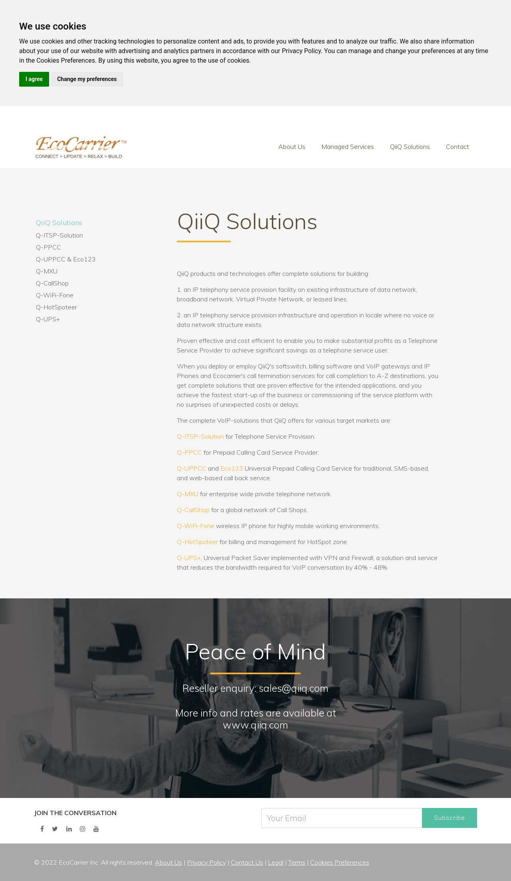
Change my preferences (87, 79)
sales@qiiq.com (294, 688)
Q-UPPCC (50, 259)
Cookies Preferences (339, 862)
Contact (457, 146)
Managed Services (347, 146)
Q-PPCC (48, 247)
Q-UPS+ (48, 319)
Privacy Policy (206, 862)
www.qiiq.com (255, 725)
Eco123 (84, 259)
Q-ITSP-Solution (59, 235)
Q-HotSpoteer (56, 307)
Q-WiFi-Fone (54, 295)
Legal (275, 862)
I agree (34, 79)
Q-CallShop (52, 283)
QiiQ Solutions (410, 146)
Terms (296, 862)
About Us (291, 146)
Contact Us (247, 862)
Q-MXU (46, 271)
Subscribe (449, 818)
